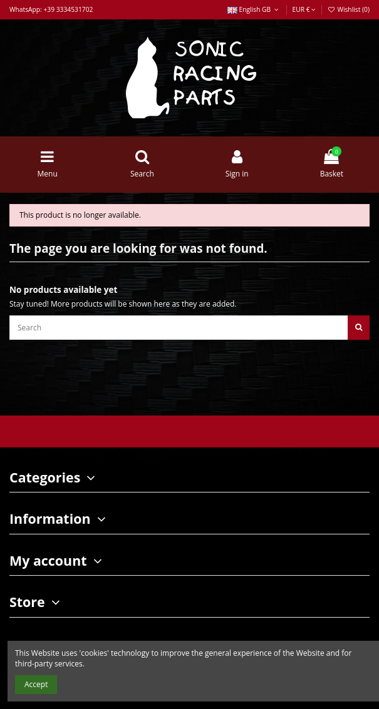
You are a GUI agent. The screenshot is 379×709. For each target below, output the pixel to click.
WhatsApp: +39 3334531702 (51, 9)
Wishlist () (349, 9)
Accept (36, 684)
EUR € (304, 9)
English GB (254, 9)
